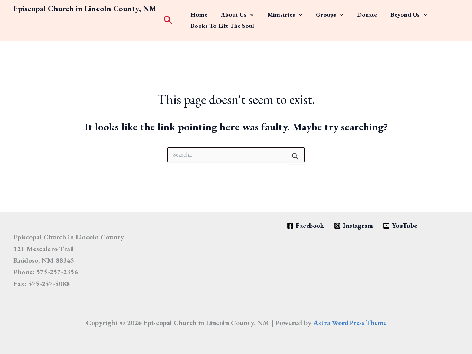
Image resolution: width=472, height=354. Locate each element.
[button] (168, 20)
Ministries (266, 12)
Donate (334, 12)
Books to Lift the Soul (219, 28)
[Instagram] (353, 225)
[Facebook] (304, 225)
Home (195, 12)
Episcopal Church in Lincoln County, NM (84, 8)
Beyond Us (368, 12)
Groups (304, 12)
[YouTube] (401, 225)
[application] (239, 12)
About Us (226, 12)
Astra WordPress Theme (349, 322)
